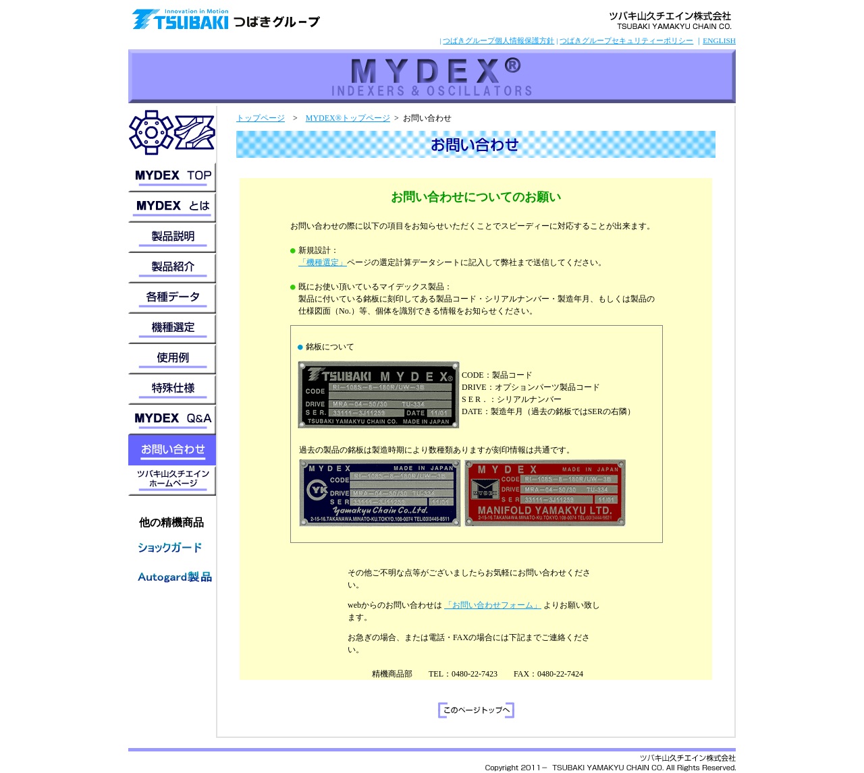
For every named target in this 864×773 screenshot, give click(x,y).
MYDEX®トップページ (348, 118)
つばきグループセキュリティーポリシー (626, 40)
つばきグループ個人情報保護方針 (498, 40)
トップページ (260, 118)
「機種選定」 (322, 262)
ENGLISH (719, 40)
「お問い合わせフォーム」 (492, 605)
